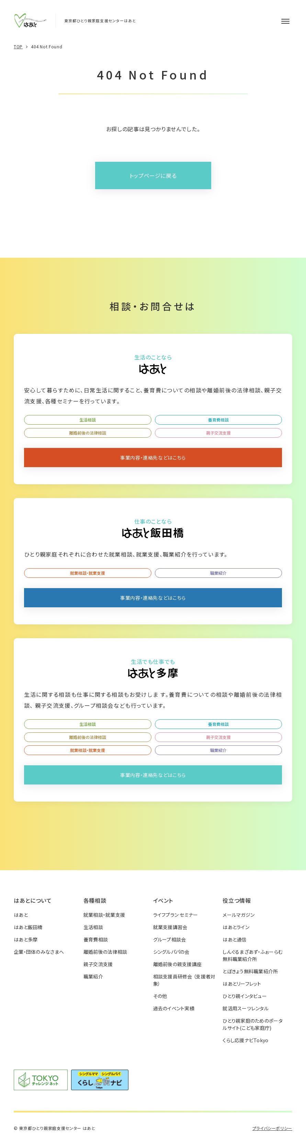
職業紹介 (218, 573)
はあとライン (236, 927)
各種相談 (94, 900)
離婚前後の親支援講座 (177, 964)
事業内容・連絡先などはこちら (153, 457)
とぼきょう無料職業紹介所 (250, 971)
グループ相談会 (169, 939)
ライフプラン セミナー (175, 914)
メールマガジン (238, 914)
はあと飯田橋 (28, 927)
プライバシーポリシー (272, 1128)
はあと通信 (234, 939)
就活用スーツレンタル (246, 1008)
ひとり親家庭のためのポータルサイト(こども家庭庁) (253, 1024)
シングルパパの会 (171, 951)
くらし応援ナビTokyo (245, 1040)
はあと (21, 914)
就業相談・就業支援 (87, 573)
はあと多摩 (25, 939)
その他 (160, 996)
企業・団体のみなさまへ (39, 951)
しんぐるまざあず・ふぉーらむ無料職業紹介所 (253, 955)
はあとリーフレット (242, 983)
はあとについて (33, 900)
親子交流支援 (218, 433)
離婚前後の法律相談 (87, 433)
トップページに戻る (153, 175)
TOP (18, 47)
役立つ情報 (237, 900)
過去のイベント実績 (174, 1008)
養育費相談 (218, 420)
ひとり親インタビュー (245, 996)
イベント (163, 900)
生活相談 (87, 420)
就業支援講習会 (170, 927)
